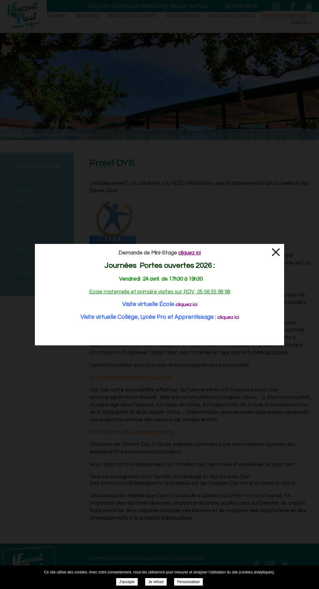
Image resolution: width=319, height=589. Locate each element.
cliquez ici (186, 304)
